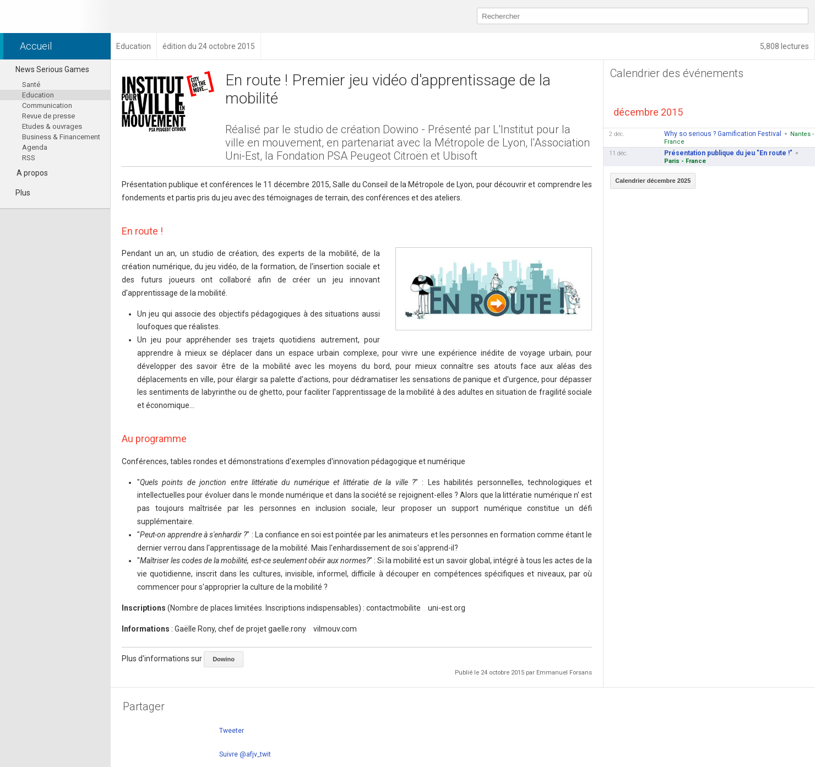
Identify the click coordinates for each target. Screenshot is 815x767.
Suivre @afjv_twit (245, 754)
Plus (18, 192)
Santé (31, 84)
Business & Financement (61, 137)
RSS (28, 158)
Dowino (224, 659)
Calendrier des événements (676, 73)
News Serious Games (47, 69)
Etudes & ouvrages (52, 126)
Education (38, 95)
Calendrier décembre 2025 (653, 180)
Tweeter (231, 731)
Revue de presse (48, 116)
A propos (32, 172)
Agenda (34, 147)
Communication (47, 105)
